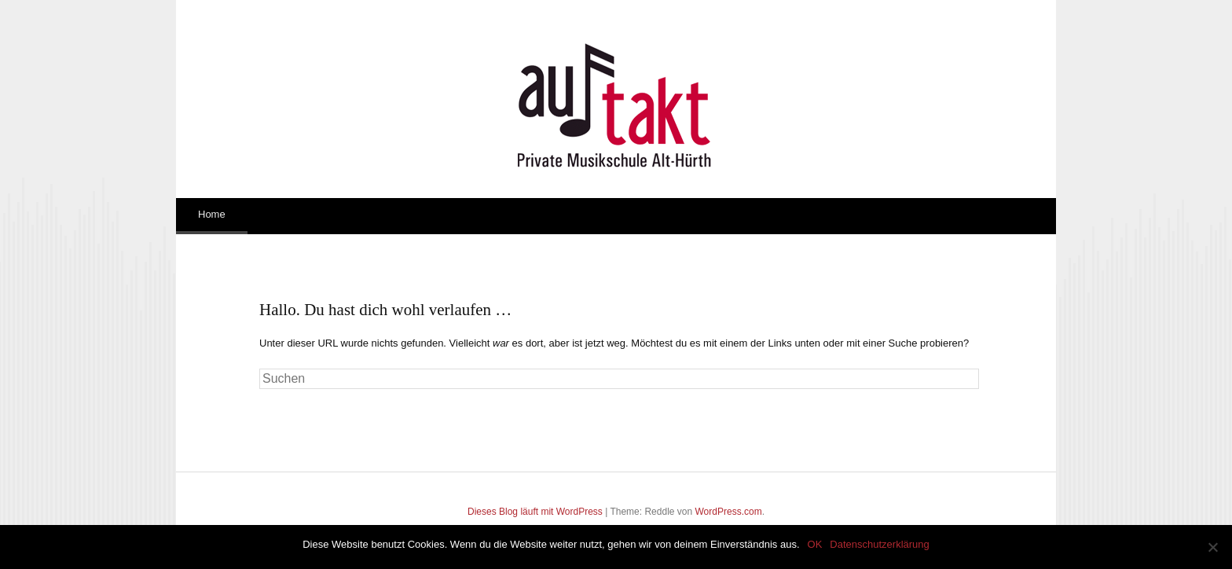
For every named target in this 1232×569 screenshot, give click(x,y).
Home (212, 214)
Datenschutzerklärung (879, 544)
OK (815, 544)
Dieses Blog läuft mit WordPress (535, 511)
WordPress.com (728, 511)
